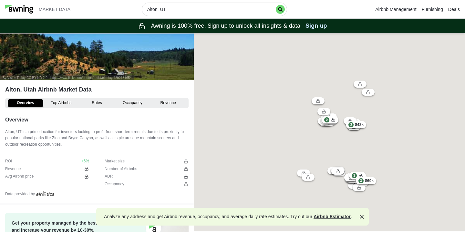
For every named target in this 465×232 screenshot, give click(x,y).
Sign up (316, 26)
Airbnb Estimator (332, 216)
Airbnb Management (395, 9)
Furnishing (432, 9)
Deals (454, 9)
